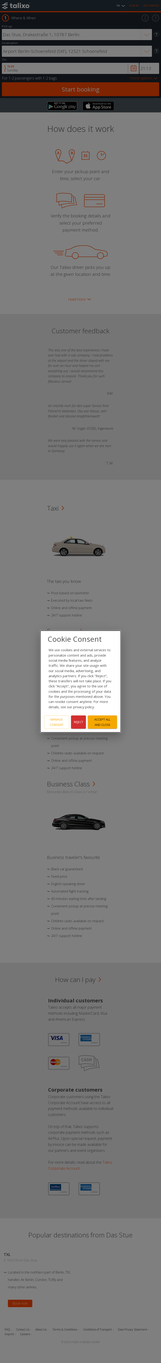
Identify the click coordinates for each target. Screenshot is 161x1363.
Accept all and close (102, 722)
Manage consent (56, 722)
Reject (78, 722)
